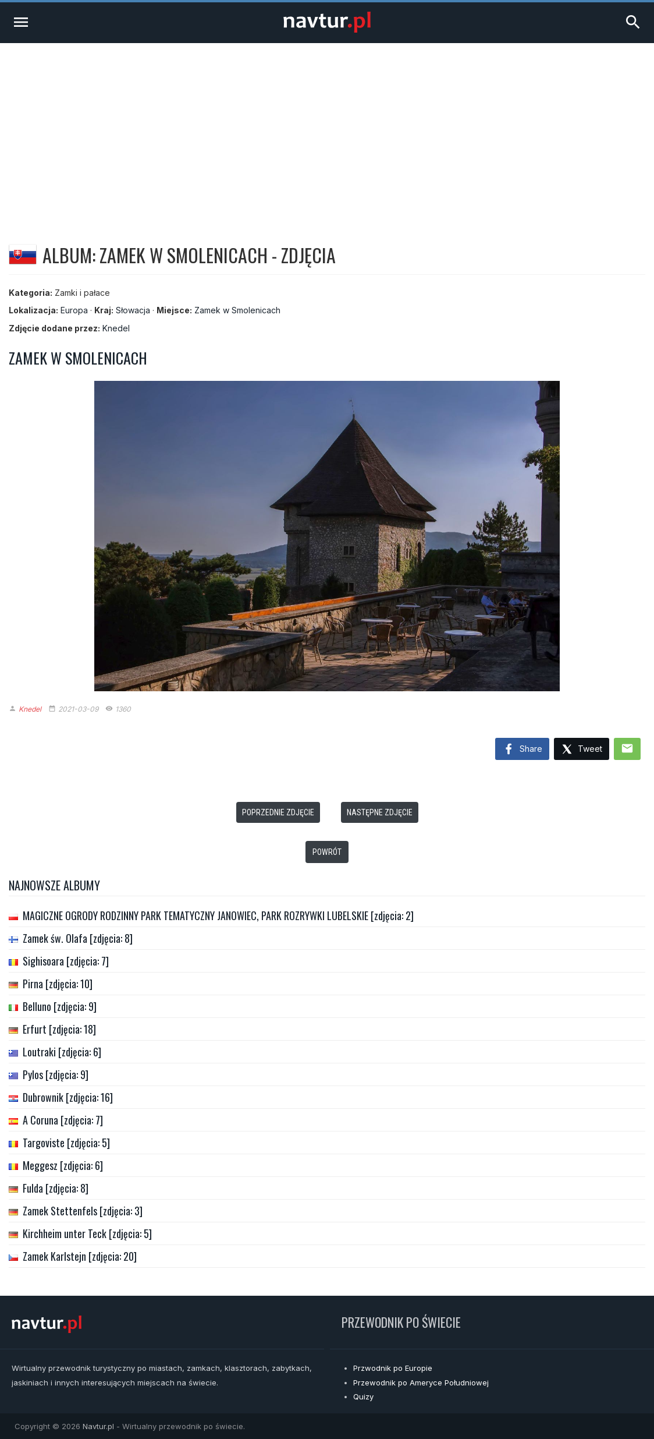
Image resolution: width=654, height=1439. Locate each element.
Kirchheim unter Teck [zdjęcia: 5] (87, 1233)
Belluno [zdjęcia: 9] (60, 1006)
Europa (74, 310)
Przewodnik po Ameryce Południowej (421, 1382)
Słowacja (133, 310)
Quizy (363, 1396)
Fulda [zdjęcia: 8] (55, 1188)
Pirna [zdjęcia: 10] (58, 983)
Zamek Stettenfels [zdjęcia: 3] (83, 1210)
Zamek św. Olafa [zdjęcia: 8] (78, 938)
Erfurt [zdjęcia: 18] (59, 1029)
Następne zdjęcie (380, 812)
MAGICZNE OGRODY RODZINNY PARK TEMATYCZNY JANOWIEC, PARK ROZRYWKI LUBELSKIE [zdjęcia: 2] (218, 915)
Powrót (327, 852)
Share (522, 749)
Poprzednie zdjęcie (278, 812)
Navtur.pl (98, 1426)
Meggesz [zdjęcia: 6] (63, 1165)
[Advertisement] (327, 130)
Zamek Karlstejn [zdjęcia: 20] (80, 1256)
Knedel (116, 328)
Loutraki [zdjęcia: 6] (62, 1051)
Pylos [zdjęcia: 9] (55, 1074)
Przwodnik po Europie (392, 1368)
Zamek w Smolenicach (237, 310)
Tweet (581, 750)
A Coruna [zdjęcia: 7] (63, 1119)
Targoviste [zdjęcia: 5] (66, 1142)
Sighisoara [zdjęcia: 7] (66, 960)
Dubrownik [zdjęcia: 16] (68, 1097)
